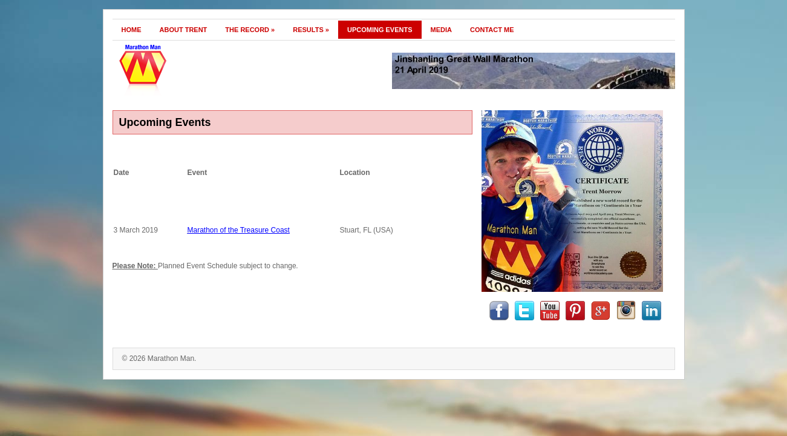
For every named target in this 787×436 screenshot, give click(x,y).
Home (132, 29)
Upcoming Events (380, 29)
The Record (250, 29)
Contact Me (492, 29)
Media (441, 29)
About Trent (183, 29)
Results (311, 29)
